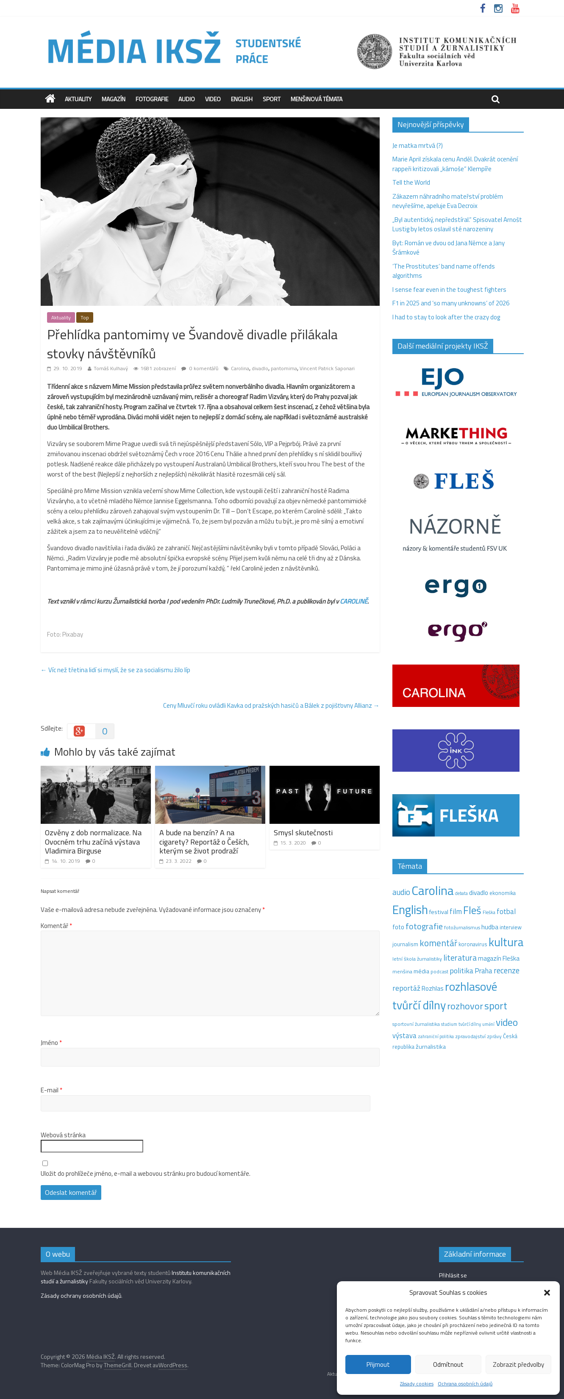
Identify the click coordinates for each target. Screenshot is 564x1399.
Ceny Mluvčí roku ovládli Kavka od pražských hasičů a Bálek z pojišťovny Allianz (271, 705)
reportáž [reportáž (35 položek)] (406, 988)
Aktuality (78, 98)
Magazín (113, 98)
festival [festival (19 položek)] (438, 912)
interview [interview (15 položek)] (511, 927)
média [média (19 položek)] (421, 971)
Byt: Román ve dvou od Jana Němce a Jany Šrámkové (448, 248)
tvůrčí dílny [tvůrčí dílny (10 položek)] (469, 1024)
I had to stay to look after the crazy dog (446, 317)
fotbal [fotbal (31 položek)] (506, 911)
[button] (547, 1292)
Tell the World (411, 182)
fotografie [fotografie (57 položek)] (424, 926)
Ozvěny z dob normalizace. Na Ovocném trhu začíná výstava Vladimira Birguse (93, 841)
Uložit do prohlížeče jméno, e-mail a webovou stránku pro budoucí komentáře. (145, 1173)
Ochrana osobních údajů (465, 1384)
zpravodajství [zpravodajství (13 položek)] (470, 1036)
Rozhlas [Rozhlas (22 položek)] (433, 988)
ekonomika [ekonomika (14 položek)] (502, 893)
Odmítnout (448, 1364)
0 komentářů (199, 368)
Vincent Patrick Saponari (327, 368)
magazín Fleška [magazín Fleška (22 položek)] (499, 958)
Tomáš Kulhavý (111, 368)
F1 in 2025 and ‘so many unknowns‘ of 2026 (450, 303)
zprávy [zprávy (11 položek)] (494, 1036)
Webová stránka (63, 1135)
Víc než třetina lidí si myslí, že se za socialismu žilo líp (115, 670)
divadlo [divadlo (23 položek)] (478, 893)
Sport (272, 98)
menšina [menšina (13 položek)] (402, 971)
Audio (186, 98)
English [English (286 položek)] (410, 909)
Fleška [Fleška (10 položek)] (489, 912)
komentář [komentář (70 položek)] (438, 943)
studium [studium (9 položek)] (449, 1024)
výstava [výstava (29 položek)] (404, 1035)
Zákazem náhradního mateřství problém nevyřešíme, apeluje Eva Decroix (447, 201)
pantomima (284, 368)
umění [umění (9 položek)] (488, 1024)
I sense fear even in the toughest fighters (449, 289)
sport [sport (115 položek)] (495, 1005)
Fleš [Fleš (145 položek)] (472, 910)
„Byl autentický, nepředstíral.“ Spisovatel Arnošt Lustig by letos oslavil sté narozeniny (457, 224)
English (242, 98)
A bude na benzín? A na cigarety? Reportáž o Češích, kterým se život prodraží (204, 841)
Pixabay (72, 634)
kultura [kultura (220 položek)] (506, 942)
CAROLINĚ (353, 601)
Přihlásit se (453, 1275)
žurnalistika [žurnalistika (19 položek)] (431, 1046)
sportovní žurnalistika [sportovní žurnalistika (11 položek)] (416, 1024)
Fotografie (152, 98)
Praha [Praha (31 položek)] (483, 970)
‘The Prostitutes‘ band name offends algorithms (443, 271)
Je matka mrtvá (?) (417, 145)
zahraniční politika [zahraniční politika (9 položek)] (436, 1036)
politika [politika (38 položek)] (461, 970)
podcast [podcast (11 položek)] (439, 971)
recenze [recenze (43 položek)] (507, 970)
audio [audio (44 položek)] (401, 892)
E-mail (51, 1090)
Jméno (51, 1042)
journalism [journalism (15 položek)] (405, 944)
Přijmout (378, 1364)
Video (213, 98)
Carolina (240, 368)
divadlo (260, 368)
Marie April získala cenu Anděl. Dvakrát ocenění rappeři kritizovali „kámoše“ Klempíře (455, 164)
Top (85, 317)
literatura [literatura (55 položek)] (460, 957)
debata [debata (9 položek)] (461, 893)
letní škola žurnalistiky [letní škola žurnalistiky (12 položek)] (417, 959)
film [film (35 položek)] (456, 911)
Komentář (56, 926)
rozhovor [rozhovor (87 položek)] (465, 1006)
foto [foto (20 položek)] (398, 927)
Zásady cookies (416, 1384)
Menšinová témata (316, 98)
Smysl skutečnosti (303, 832)
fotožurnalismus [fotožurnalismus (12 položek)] (462, 927)
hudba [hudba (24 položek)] (489, 927)
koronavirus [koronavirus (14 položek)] (472, 944)
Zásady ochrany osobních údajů (81, 1295)
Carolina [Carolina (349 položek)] (432, 890)
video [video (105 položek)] (507, 1022)
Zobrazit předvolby (518, 1364)
